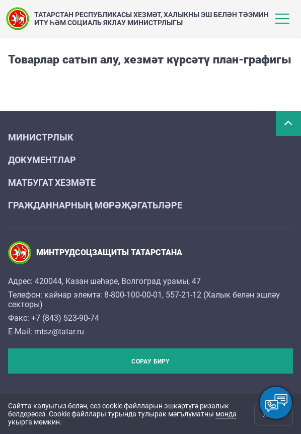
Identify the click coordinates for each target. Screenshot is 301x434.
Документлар (42, 160)
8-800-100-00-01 (133, 295)
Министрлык (40, 137)
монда (226, 414)
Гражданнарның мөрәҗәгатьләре (95, 205)
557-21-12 (183, 295)
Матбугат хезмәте (52, 182)
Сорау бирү (150, 361)
